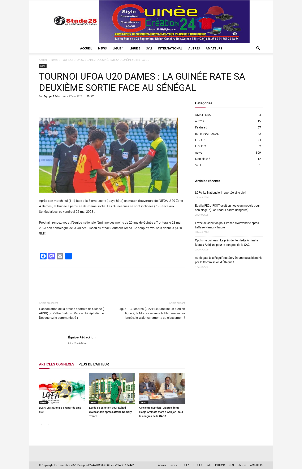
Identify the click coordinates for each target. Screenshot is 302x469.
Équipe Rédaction (55, 96)
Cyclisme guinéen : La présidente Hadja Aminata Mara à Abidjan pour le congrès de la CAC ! (161, 412)
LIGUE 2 (134, 48)
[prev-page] (41, 424)
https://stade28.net (77, 343)
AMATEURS (214, 48)
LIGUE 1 (118, 48)
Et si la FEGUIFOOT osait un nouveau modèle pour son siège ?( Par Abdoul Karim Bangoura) (227, 208)
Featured (201, 127)
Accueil (86, 48)
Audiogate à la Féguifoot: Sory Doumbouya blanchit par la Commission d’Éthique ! (228, 260)
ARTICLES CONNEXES (56, 364)
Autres (194, 48)
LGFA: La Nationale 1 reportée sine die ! (220, 192)
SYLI (149, 48)
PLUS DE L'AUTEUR (93, 364)
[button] (258, 49)
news (102, 48)
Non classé (202, 159)
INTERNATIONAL (170, 48)
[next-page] (48, 424)
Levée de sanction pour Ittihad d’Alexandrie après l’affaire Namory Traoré (110, 412)
